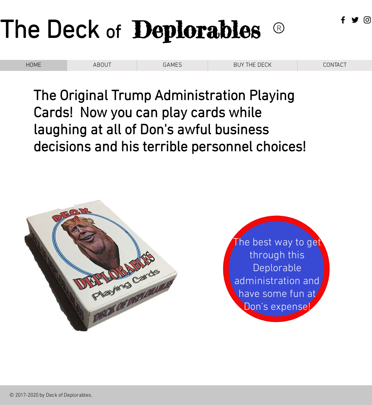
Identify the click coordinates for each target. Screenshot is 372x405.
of (113, 33)
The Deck (53, 31)
